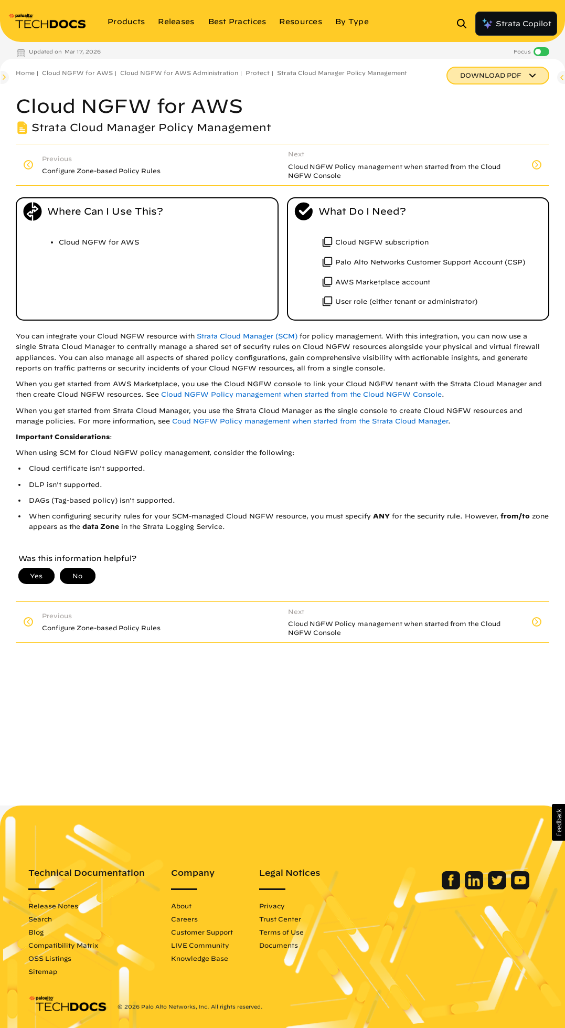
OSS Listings (49, 958)
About (181, 905)
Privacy (272, 905)
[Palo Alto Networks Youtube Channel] (520, 887)
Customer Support (202, 932)
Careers (184, 919)
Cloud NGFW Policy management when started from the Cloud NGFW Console (301, 394)
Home (25, 72)
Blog (36, 932)
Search (40, 919)
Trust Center (280, 919)
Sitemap (42, 971)
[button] (558, 822)
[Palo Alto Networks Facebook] (452, 887)
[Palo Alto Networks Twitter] (498, 887)
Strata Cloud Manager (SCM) (247, 336)
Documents (278, 945)
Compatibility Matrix (63, 945)
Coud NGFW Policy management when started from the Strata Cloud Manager (310, 421)
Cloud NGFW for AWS (77, 72)
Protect (258, 72)
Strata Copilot (516, 23)
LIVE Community (200, 945)
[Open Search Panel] (465, 23)
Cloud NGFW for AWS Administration (179, 72)
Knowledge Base (199, 958)
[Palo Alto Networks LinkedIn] (475, 887)
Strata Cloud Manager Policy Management (342, 72)
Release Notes (53, 905)
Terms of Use (281, 932)
